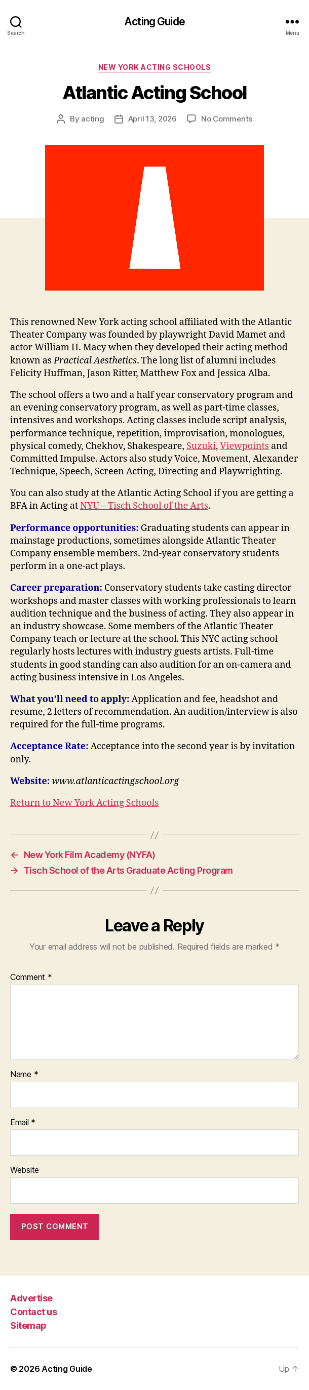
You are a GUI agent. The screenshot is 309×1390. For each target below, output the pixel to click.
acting (92, 119)
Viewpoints (244, 446)
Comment (31, 977)
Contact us (33, 1311)
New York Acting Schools (154, 67)
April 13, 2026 (152, 119)
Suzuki (201, 446)
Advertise (31, 1298)
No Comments (226, 119)
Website (24, 1170)
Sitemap (28, 1325)
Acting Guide (154, 21)
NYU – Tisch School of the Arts (144, 506)
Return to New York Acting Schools (84, 803)
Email (22, 1122)
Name (24, 1074)
